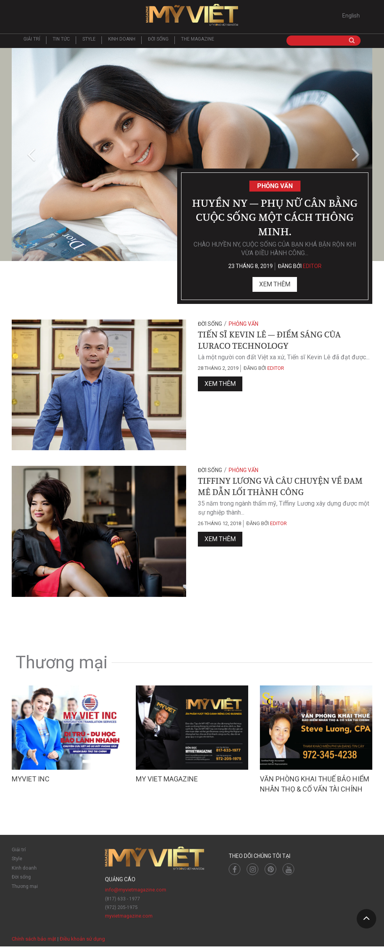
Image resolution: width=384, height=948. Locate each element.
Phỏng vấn (275, 185)
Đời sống (158, 41)
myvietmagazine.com (128, 917)
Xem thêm (274, 286)
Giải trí (31, 41)
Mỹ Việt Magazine (192, 15)
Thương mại (24, 886)
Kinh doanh (121, 41)
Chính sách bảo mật (34, 940)
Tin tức (61, 41)
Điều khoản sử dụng (82, 940)
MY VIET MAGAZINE (167, 780)
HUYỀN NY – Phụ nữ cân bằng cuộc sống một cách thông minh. (274, 217)
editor (312, 268)
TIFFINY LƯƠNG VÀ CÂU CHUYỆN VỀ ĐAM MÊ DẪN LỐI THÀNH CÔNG (280, 487)
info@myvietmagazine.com (135, 891)
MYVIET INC (31, 780)
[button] (30, 156)
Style (89, 41)
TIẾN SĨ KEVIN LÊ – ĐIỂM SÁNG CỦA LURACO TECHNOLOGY (269, 341)
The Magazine (197, 41)
